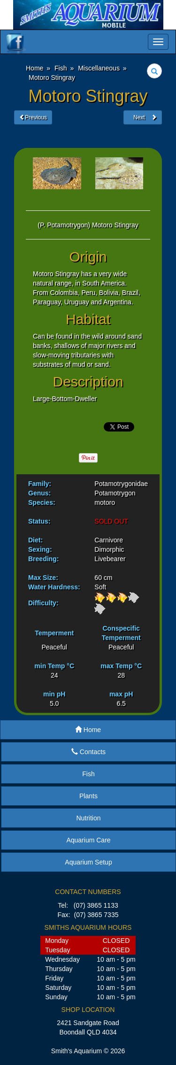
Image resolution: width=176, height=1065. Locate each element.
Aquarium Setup (88, 862)
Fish (88, 774)
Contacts (88, 752)
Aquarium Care (88, 840)
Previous (33, 117)
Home (88, 729)
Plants (88, 796)
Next (143, 117)
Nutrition (88, 818)
